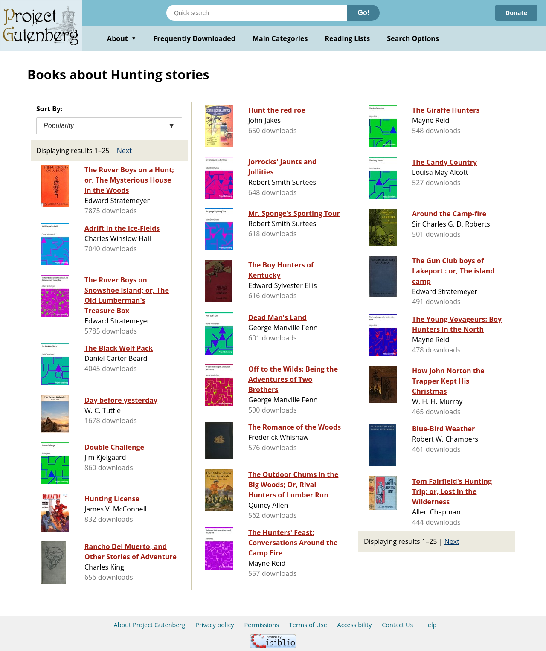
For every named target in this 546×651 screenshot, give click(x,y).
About (121, 38)
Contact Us (397, 625)
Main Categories (280, 38)
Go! (363, 12)
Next (124, 150)
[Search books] (256, 13)
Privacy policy (214, 625)
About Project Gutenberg (150, 625)
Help (429, 625)
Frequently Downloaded (194, 38)
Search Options (413, 38)
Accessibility (354, 625)
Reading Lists (347, 38)
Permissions (261, 625)
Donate (516, 13)
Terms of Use (308, 625)
